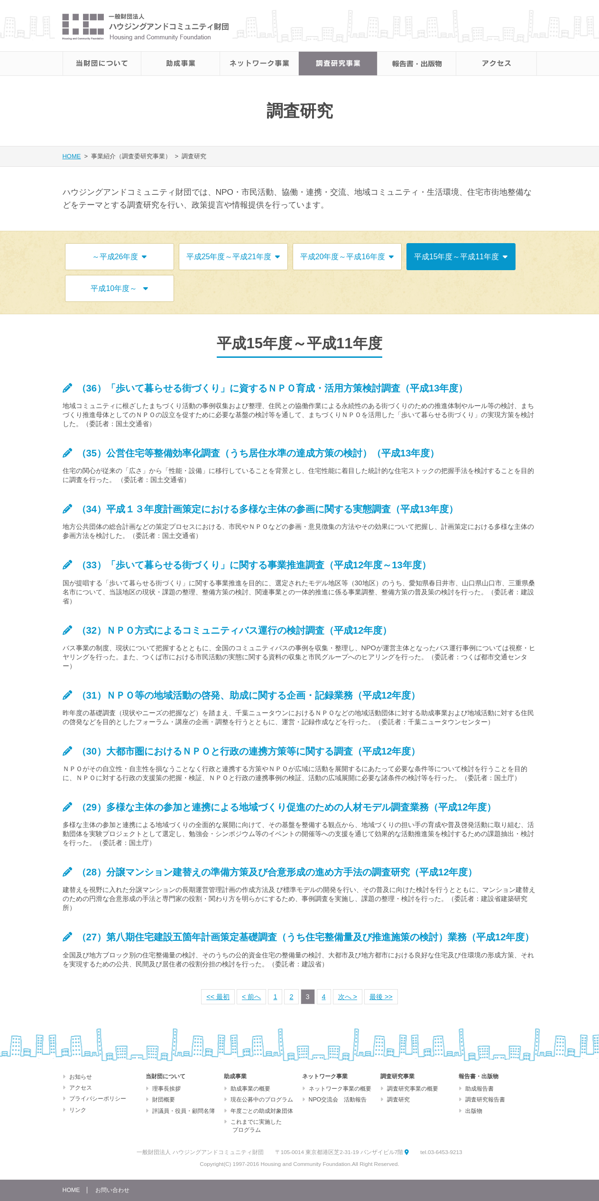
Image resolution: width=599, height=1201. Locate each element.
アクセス (80, 1087)
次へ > (347, 997)
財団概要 (163, 1099)
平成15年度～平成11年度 (460, 257)
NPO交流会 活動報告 (338, 1099)
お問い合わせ (112, 1190)
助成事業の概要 (250, 1088)
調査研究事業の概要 (412, 1088)
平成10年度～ (119, 288)
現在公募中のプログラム (261, 1099)
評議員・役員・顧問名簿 (183, 1111)
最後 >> (381, 997)
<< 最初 (218, 997)
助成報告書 (479, 1088)
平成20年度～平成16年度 (347, 257)
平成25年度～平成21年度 (233, 257)
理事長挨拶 (166, 1088)
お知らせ (80, 1077)
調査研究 (398, 1099)
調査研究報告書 (485, 1099)
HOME (72, 156)
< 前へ (251, 997)
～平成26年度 (119, 257)
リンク (77, 1110)
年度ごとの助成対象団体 (261, 1111)
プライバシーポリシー (97, 1098)
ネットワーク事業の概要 (340, 1088)
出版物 (473, 1111)
